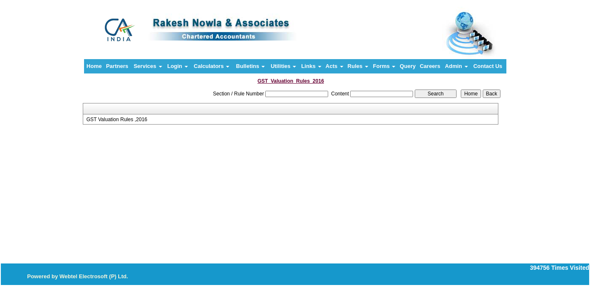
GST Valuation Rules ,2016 (116, 119)
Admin (456, 66)
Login (177, 66)
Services (147, 66)
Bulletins (250, 66)
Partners (117, 66)
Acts (334, 66)
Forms (384, 66)
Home (94, 66)
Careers (430, 66)
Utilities (283, 66)
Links (311, 66)
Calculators (211, 66)
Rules (358, 66)
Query (408, 66)
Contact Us (488, 66)
